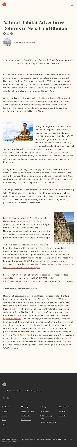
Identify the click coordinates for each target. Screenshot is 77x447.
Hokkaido (5, 412)
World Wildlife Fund (22, 335)
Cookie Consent (12, 441)
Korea (4, 420)
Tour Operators (26, 416)
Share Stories (44, 412)
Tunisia (4, 416)
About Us (62, 412)
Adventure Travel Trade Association (24, 439)
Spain (4, 424)
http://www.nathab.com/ (15, 281)
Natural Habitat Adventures (25, 42)
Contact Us (62, 416)
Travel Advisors (26, 420)
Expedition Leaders (12, 318)
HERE (36, 281)
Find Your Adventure (27, 412)
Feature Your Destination (48, 422)
